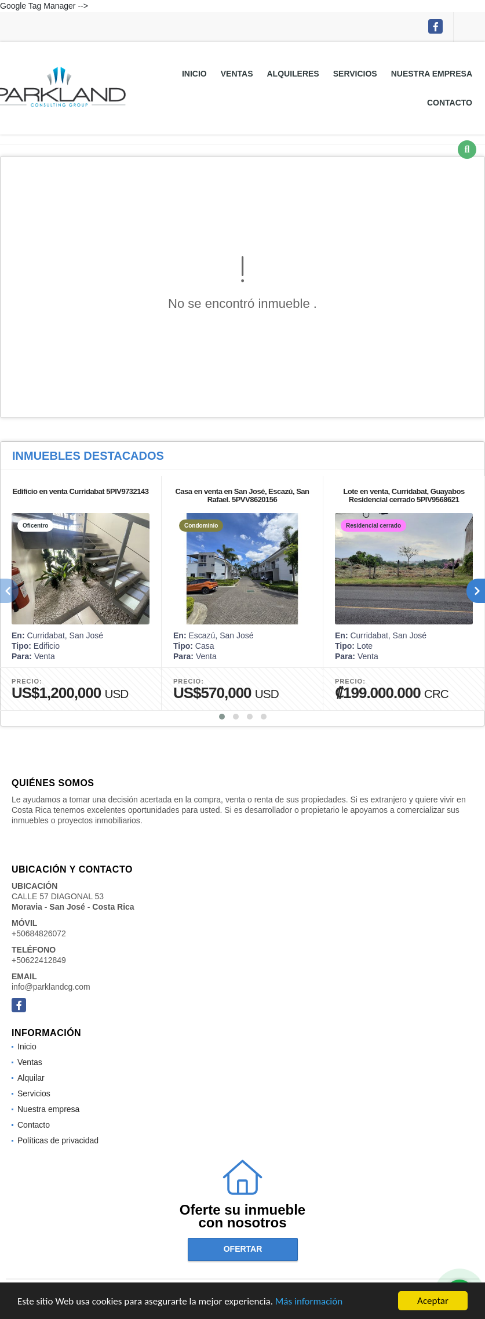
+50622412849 (39, 960)
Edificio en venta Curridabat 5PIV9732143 (80, 491)
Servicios (355, 73)
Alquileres (293, 73)
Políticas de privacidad (58, 1140)
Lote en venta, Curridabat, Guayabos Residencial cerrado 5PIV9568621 (403, 495)
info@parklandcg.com (51, 986)
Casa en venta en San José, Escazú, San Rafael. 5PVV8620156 (242, 495)
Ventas (237, 73)
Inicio (194, 73)
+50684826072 (39, 933)
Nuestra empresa (431, 73)
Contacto (449, 102)
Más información (308, 1302)
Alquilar (31, 1077)
